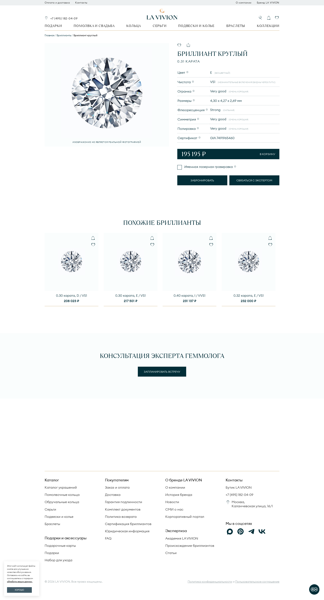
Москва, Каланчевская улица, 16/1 (252, 504)
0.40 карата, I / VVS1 (189, 295)
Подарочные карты (60, 545)
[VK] (262, 531)
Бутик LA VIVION (239, 487)
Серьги (160, 25)
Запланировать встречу (162, 371)
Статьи (171, 553)
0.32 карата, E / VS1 (248, 295)
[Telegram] (251, 531)
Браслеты (235, 25)
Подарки (53, 25)
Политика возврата (121, 516)
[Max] (230, 531)
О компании (243, 2)
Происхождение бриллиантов (189, 545)
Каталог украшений (61, 487)
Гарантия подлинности (123, 502)
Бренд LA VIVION (268, 2)
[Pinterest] (240, 531)
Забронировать (202, 180)
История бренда (178, 495)
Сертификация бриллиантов (128, 524)
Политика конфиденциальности (210, 581)
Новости (172, 502)
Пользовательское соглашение (257, 581)
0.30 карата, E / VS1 (130, 295)
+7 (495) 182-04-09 (64, 18)
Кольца (133, 25)
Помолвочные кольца (62, 495)
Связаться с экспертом (254, 180)
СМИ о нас (174, 509)
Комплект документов (123, 509)
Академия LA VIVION (181, 538)
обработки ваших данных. (19, 581)
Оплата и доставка (57, 2)
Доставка (112, 495)
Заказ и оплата (117, 487)
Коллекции (268, 25)
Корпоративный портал (184, 516)
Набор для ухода (58, 560)
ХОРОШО (19, 590)
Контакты (81, 2)
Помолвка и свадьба (94, 25)
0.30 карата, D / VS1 (71, 295)
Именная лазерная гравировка (208, 167)
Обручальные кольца (62, 502)
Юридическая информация (127, 531)
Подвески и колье (196, 25)
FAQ (108, 538)
